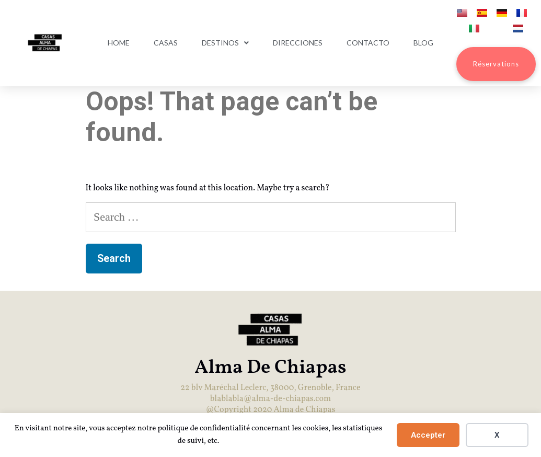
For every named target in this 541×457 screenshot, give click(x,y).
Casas (166, 42)
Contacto (368, 42)
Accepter (428, 435)
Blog (423, 42)
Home (119, 42)
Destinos (225, 43)
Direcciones (298, 42)
